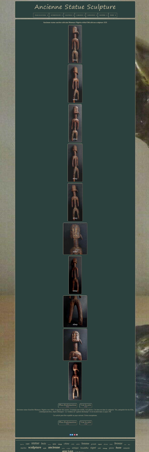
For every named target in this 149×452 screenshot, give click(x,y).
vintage (105, 448)
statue (35, 443)
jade (99, 448)
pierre (111, 448)
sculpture (34, 447)
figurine (22, 444)
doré (125, 444)
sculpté (68, 448)
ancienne (54, 447)
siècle (78, 444)
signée (100, 444)
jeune (111, 444)
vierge (60, 444)
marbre (23, 448)
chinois (49, 444)
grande (93, 444)
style (44, 448)
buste (118, 447)
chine (66, 443)
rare (27, 443)
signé (93, 447)
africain (106, 444)
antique (75, 448)
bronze (118, 443)
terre (54, 444)
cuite (72, 444)
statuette (126, 448)
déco (129, 444)
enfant (63, 448)
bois (43, 443)
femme (85, 443)
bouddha (84, 448)
